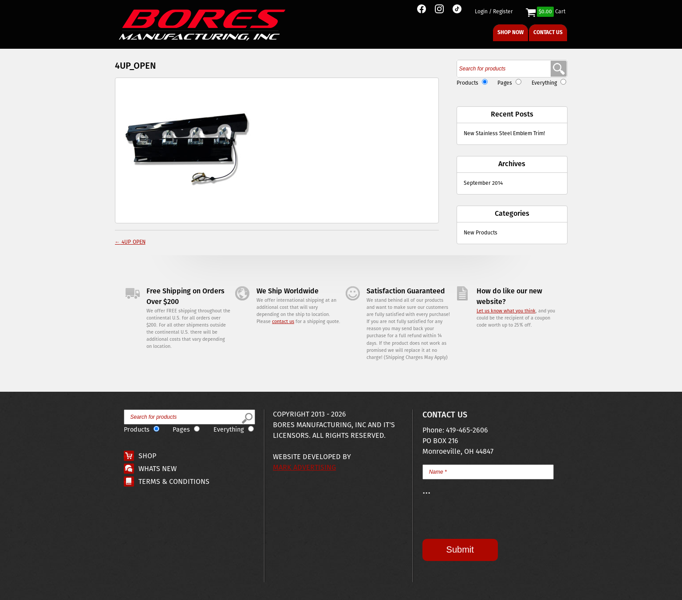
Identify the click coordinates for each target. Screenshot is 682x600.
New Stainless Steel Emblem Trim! (504, 133)
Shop (147, 456)
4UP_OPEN (130, 242)
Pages (504, 83)
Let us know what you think (506, 311)
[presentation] (489, 521)
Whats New (157, 469)
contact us (283, 321)
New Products (480, 233)
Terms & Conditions (173, 481)
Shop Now (510, 32)
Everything (544, 83)
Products (467, 83)
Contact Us (548, 32)
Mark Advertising (304, 467)
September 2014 (483, 183)
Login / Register (494, 12)
